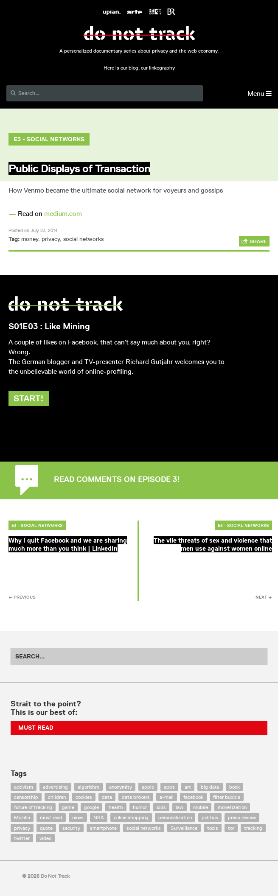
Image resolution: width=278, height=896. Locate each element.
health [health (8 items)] (116, 807)
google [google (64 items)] (91, 807)
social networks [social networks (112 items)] (143, 828)
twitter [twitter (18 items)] (22, 838)
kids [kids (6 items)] (161, 807)
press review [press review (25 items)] (242, 817)
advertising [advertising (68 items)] (55, 786)
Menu (259, 94)
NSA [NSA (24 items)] (98, 817)
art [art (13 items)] (188, 786)
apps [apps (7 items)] (169, 786)
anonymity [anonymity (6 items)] (120, 786)
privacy (51, 239)
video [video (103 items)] (45, 838)
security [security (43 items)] (71, 828)
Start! (29, 398)
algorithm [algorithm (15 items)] (88, 786)
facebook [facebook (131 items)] (193, 797)
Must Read (35, 727)
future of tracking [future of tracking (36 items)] (33, 807)
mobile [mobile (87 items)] (200, 807)
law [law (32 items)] (179, 807)
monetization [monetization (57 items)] (232, 807)
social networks (83, 239)
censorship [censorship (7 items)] (26, 797)
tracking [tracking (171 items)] (253, 828)
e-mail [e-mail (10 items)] (167, 797)
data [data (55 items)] (107, 797)
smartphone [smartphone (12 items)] (103, 828)
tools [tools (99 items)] (212, 828)
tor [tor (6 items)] (231, 828)
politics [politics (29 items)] (210, 817)
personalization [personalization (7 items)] (175, 817)
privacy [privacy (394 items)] (22, 828)
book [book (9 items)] (234, 786)
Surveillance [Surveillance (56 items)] (184, 828)
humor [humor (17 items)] (140, 807)
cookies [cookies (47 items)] (84, 797)
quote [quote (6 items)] (46, 828)
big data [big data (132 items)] (210, 786)
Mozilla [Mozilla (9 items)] (22, 817)
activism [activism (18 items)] (23, 786)
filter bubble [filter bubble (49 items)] (226, 797)
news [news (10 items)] (78, 817)
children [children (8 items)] (57, 797)
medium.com (63, 214)
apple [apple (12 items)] (148, 786)
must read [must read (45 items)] (51, 817)
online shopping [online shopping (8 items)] (131, 817)
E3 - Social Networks (49, 139)
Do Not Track (139, 33)
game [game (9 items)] (68, 807)
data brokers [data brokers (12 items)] (136, 797)
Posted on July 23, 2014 (32, 230)
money (29, 239)
